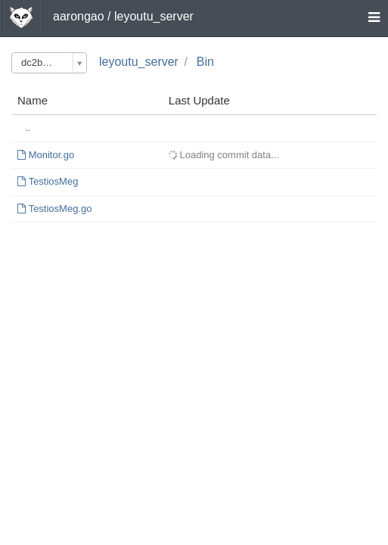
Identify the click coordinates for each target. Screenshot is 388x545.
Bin (205, 61)
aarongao (78, 16)
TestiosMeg (54, 181)
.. (27, 127)
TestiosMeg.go (60, 208)
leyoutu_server (138, 61)
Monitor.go (52, 154)
